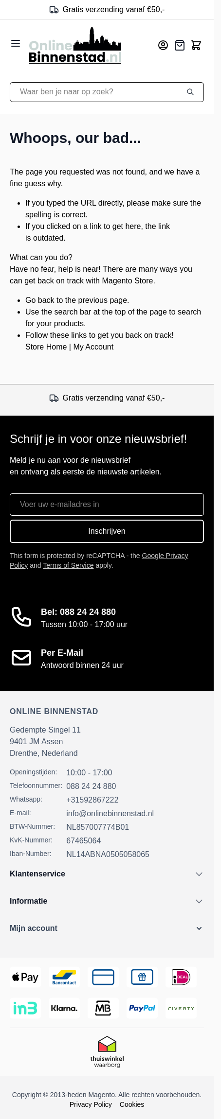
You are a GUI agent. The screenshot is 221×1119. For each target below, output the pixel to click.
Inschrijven (106, 531)
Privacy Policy (91, 1104)
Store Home (46, 347)
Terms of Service (68, 565)
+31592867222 (92, 800)
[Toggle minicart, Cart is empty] (196, 45)
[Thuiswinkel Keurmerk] (107, 1052)
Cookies (132, 1104)
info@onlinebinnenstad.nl (110, 813)
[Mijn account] (163, 45)
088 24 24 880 (91, 786)
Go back (40, 300)
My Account (93, 347)
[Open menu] (15, 43)
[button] (107, 928)
